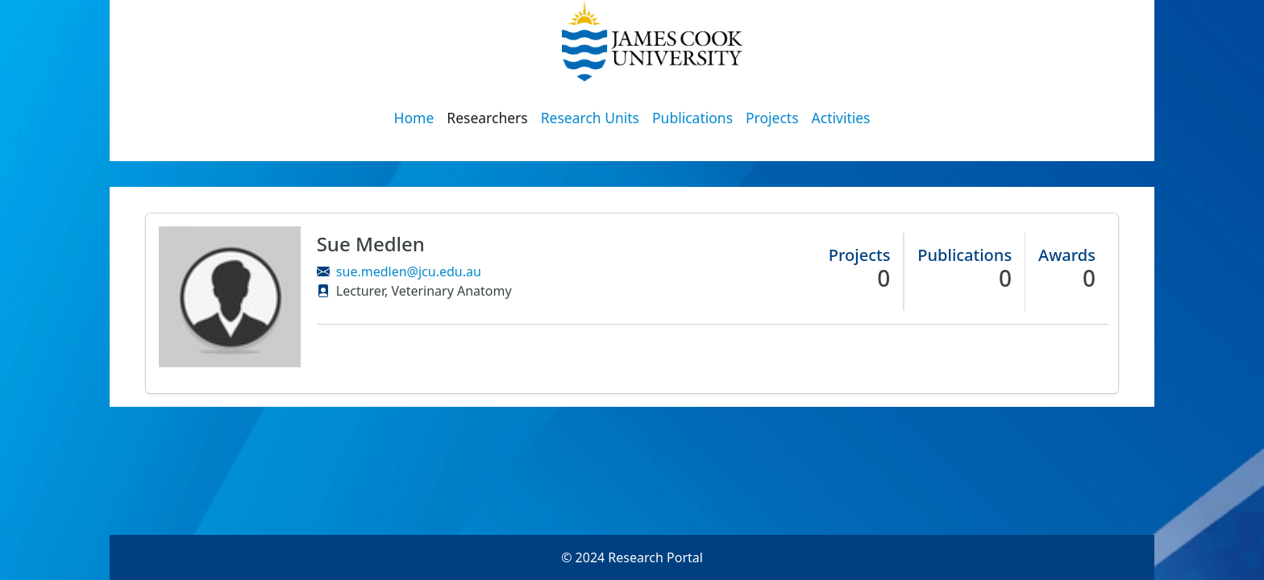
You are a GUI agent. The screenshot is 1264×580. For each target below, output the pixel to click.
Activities (841, 117)
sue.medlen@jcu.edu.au (408, 271)
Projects (772, 117)
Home (414, 117)
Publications (692, 117)
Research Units (590, 117)
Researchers (487, 117)
